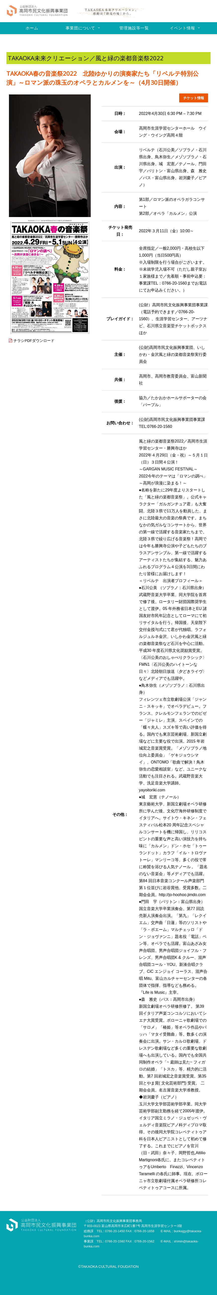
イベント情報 (182, 28)
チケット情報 (192, 98)
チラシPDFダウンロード (35, 341)
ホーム (32, 28)
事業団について (80, 28)
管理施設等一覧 (134, 28)
